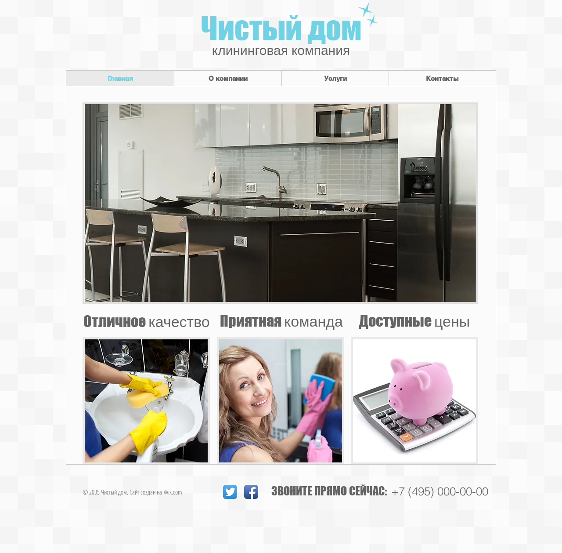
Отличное (146, 321)
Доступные (414, 321)
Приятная (281, 321)
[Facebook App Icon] (251, 492)
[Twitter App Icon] (230, 492)
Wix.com (173, 492)
